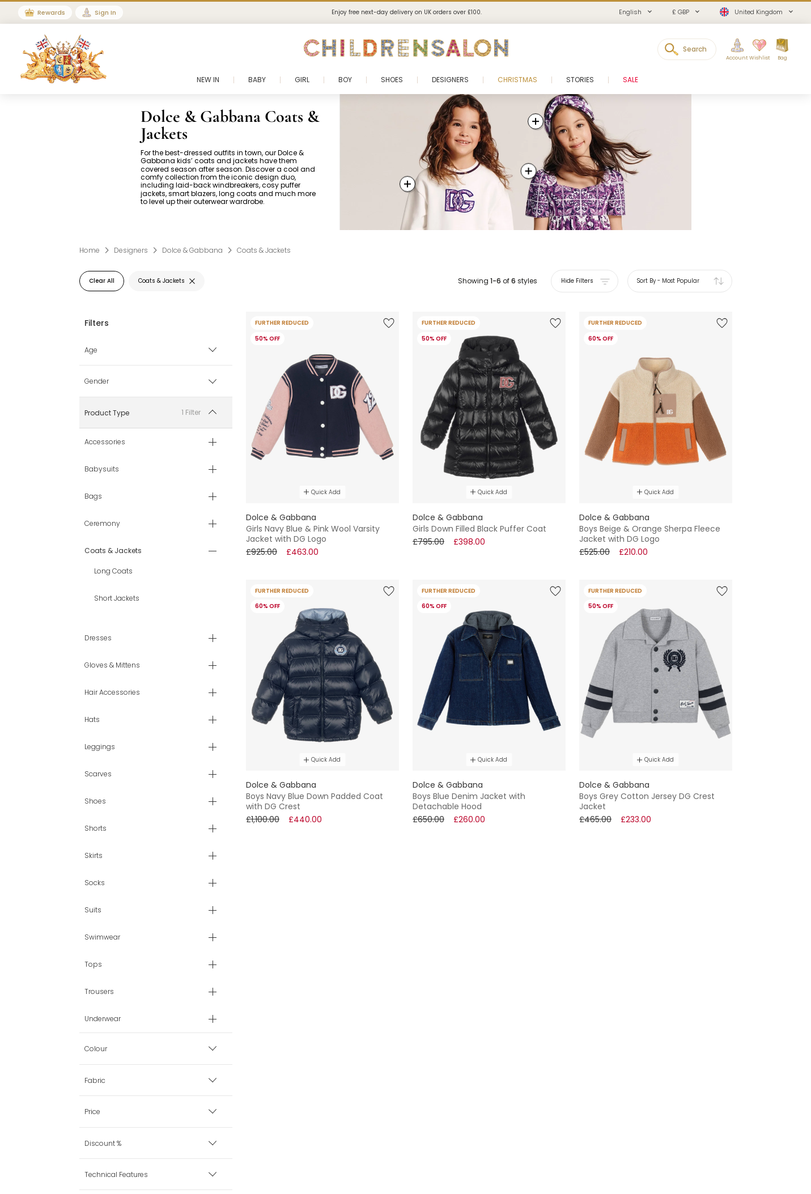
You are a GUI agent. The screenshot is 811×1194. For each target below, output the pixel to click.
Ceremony (102, 524)
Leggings (99, 747)
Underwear (102, 1019)
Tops (93, 965)
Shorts (95, 829)
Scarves (98, 774)
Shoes (95, 801)
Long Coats (113, 571)
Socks (94, 883)
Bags (93, 497)
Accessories (104, 442)
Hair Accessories (112, 693)
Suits (92, 910)
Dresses (98, 638)
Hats (92, 720)
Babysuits (101, 469)
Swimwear (102, 937)
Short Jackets (116, 599)
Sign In (105, 12)
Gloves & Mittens (112, 665)
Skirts (93, 856)
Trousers (99, 992)
